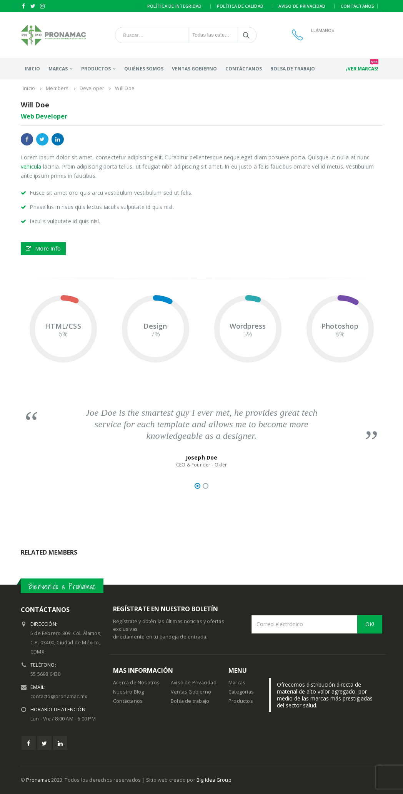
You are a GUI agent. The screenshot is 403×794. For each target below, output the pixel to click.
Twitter (42, 139)
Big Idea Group (214, 780)
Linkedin (60, 743)
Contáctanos (358, 6)
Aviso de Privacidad (193, 682)
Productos (240, 701)
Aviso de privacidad (301, 6)
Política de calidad (240, 6)
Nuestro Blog (128, 692)
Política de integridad (174, 6)
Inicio (32, 68)
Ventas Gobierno (194, 68)
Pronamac (38, 780)
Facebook (27, 139)
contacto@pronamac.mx (58, 696)
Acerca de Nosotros (136, 682)
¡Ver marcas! (362, 67)
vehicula (31, 166)
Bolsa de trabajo (292, 68)
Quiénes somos (143, 68)
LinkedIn (58, 139)
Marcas (58, 68)
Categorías (241, 692)
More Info (43, 248)
